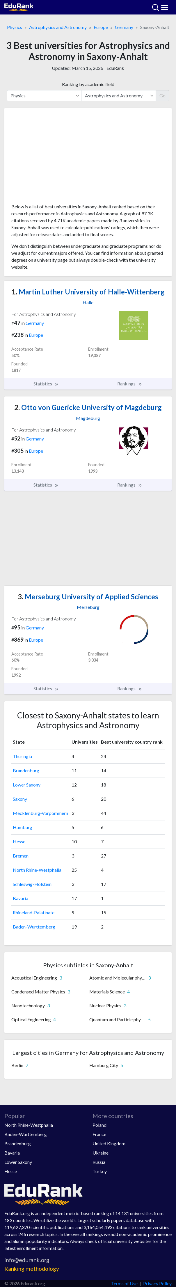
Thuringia (22, 756)
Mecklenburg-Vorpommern (40, 813)
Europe (101, 27)
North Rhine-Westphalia (37, 870)
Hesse (19, 841)
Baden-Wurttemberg (34, 926)
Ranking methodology (31, 1268)
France (99, 1134)
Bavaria (20, 898)
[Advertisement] (88, 158)
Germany (124, 27)
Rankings (129, 384)
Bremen (21, 855)
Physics (14, 27)
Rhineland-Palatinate (33, 912)
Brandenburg (26, 770)
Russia (99, 1162)
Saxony (20, 799)
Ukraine (101, 1152)
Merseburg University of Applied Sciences (88, 596)
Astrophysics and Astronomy (58, 27)
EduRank (115, 68)
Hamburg (22, 827)
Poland (99, 1125)
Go (162, 95)
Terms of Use (124, 1283)
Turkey (100, 1171)
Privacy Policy (157, 1283)
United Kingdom (109, 1143)
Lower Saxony (26, 784)
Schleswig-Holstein (32, 884)
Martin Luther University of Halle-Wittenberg (88, 291)
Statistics (46, 384)
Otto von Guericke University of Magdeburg (88, 407)
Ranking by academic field (88, 84)
